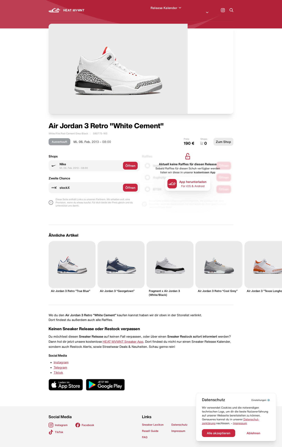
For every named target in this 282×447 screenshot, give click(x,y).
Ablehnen (253, 433)
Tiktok (58, 367)
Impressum (240, 423)
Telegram (60, 362)
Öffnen (130, 161)
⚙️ (260, 400)
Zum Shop (223, 137)
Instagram (61, 357)
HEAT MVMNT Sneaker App (123, 336)
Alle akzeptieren (218, 433)
